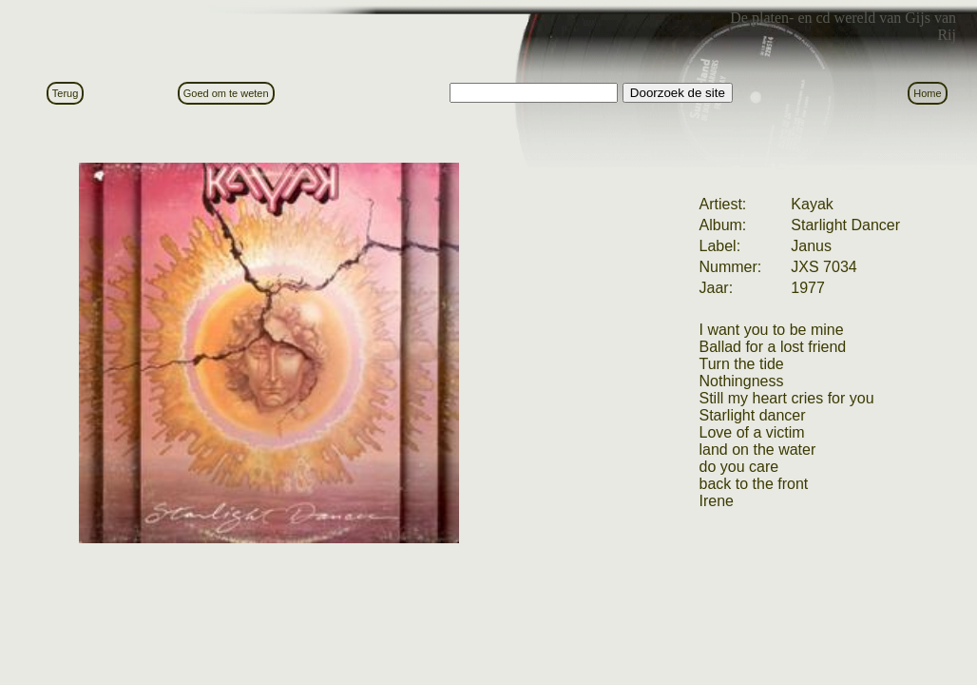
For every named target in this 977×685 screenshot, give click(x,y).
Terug (65, 93)
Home (927, 93)
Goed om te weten (226, 93)
